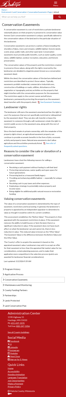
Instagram (13, 350)
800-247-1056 (23, 326)
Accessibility (14, 371)
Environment (6, 12)
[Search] (59, 17)
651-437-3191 (18, 323)
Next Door (14, 356)
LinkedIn (13, 347)
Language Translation (17, 377)
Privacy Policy (14, 386)
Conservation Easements (37, 12)
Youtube (13, 353)
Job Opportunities (16, 380)
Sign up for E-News (17, 359)
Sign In (11, 394)
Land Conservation (19, 12)
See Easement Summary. (49, 102)
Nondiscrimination (16, 374)
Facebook (13, 341)
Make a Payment (15, 383)
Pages (50, 12)
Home (4, 10)
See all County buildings (18, 332)
